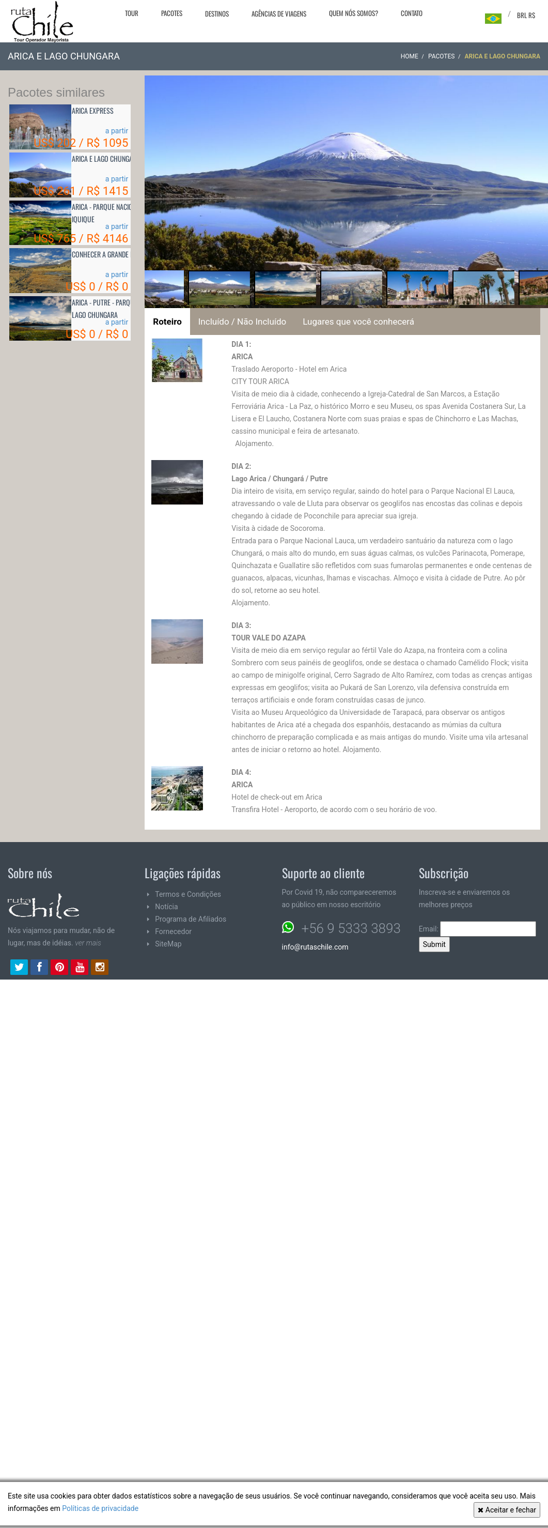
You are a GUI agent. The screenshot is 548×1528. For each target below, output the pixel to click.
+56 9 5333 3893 (351, 928)
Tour (131, 13)
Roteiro (167, 321)
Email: (478, 929)
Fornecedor (173, 931)
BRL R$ (526, 15)
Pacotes (171, 13)
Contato (411, 13)
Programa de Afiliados (190, 919)
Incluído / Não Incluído (242, 321)
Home (409, 56)
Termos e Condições (188, 894)
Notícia (166, 907)
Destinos (217, 13)
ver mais (88, 943)
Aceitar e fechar (507, 1510)
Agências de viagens (279, 13)
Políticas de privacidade (100, 1508)
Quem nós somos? (353, 13)
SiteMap (168, 944)
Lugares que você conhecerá (358, 321)
